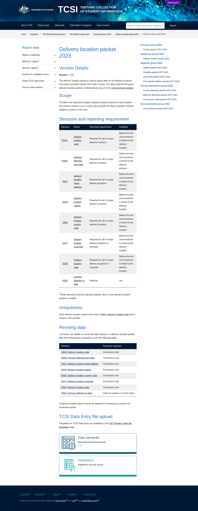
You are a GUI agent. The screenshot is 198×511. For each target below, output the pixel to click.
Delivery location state (78, 263)
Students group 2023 (151, 63)
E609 (64, 161)
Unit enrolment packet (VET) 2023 (158, 108)
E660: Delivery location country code (79, 375)
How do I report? (30, 68)
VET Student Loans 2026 (79, 34)
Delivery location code (78, 140)
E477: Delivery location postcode (77, 381)
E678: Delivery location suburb (76, 370)
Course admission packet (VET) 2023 (159, 90)
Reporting (34, 34)
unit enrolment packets (122, 88)
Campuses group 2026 (102, 34)
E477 (65, 243)
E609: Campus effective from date (78, 358)
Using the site (89, 494)
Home (24, 34)
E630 (65, 264)
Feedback (72, 494)
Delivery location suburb (78, 202)
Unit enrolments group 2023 (155, 104)
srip (73, 501)
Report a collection (31, 55)
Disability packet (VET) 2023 (155, 72)
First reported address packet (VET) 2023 (161, 81)
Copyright (24, 494)
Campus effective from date (78, 161)
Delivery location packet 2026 (127, 34)
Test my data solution (32, 87)
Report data (43, 25)
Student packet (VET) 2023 (155, 68)
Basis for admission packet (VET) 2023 (160, 95)
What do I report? (30, 61)
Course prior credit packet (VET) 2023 (159, 99)
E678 (65, 202)
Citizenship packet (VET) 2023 (156, 77)
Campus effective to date (79, 280)
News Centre (103, 25)
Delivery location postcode (78, 243)
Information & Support (80, 25)
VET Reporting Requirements (53, 34)
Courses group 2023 (151, 45)
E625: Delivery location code (115, 314)
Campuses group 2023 (152, 54)
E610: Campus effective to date (76, 393)
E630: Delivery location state (75, 387)
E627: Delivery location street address (79, 364)
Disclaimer (39, 494)
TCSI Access (173, 3)
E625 (64, 140)
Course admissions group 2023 (156, 86)
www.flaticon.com (89, 501)
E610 (65, 280)
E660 (65, 222)
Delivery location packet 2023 (156, 59)
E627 (65, 181)
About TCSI (26, 25)
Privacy (56, 494)
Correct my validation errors (35, 74)
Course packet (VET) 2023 (155, 49)
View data (59, 25)
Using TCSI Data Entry (33, 81)
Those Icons (60, 501)
